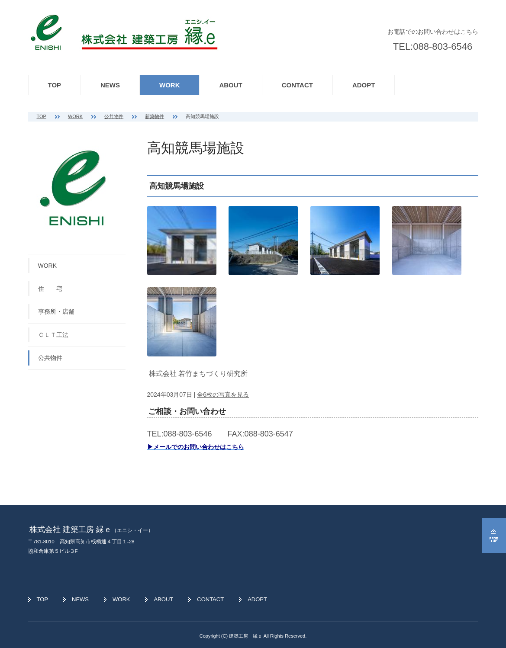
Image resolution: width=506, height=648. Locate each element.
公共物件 (113, 116)
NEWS (110, 85)
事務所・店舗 (56, 311)
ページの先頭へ (494, 535)
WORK (169, 85)
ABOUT (230, 85)
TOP (54, 85)
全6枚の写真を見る (223, 394)
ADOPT (363, 85)
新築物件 (154, 116)
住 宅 (50, 288)
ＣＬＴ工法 (53, 334)
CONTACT (297, 85)
